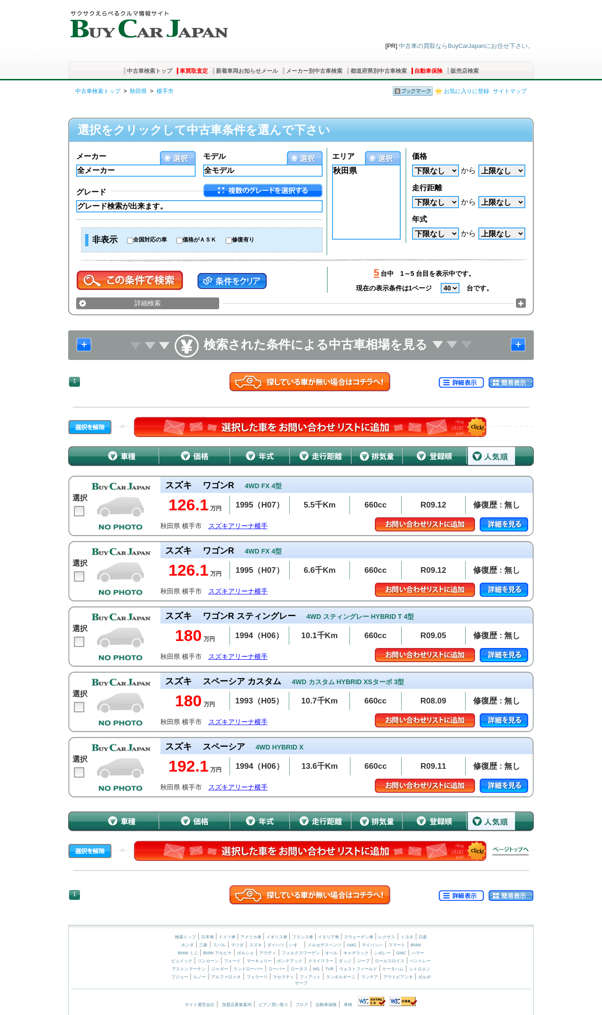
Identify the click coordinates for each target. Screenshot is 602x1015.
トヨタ (407, 937)
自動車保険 (428, 71)
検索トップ (185, 937)
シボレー (382, 953)
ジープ (363, 961)
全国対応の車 (150, 239)
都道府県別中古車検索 (378, 71)
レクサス (386, 937)
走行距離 (427, 188)
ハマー (418, 953)
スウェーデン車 (359, 937)
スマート (396, 945)
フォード (232, 961)
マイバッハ (372, 945)
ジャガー (219, 969)
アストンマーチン (189, 969)
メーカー (91, 156)
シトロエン (419, 969)
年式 (419, 219)
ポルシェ (245, 953)
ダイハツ (275, 945)
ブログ (301, 1004)
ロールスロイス (389, 961)
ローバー (277, 969)
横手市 (165, 91)
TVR (329, 969)
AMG (351, 945)
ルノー (199, 977)
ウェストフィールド (358, 969)
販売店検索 (465, 71)
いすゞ (295, 945)
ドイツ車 (228, 937)
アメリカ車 (251, 937)
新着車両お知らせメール (247, 71)
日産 (423, 937)
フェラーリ (257, 977)
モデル (214, 156)
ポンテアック (289, 961)
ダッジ (345, 961)
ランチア (369, 977)
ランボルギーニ (341, 977)
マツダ (237, 945)
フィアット (310, 977)
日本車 (208, 937)
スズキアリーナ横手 (238, 526)
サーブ (301, 983)
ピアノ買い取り (273, 1004)
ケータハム (393, 969)
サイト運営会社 (199, 1004)
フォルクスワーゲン (301, 953)
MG (316, 969)
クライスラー (320, 961)
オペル (331, 953)
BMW (416, 945)
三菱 (203, 945)
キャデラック (356, 953)
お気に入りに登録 (466, 91)
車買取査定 (194, 71)
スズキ (255, 945)
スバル (219, 945)
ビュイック (181, 961)
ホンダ (187, 945)
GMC (401, 953)
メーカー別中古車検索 (314, 71)
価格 (419, 156)
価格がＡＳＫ (199, 239)
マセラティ (283, 977)
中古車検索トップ (149, 71)
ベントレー (420, 961)
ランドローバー (248, 969)
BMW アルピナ (217, 953)
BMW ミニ (188, 953)
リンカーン (208, 961)
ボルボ (424, 977)
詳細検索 (148, 303)
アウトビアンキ (398, 977)
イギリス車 (277, 937)
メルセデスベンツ (324, 945)
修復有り (243, 239)
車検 (348, 1004)
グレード (91, 192)
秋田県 (138, 91)
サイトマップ (510, 91)
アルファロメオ (226, 977)
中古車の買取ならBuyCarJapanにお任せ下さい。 (466, 45)
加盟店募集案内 (237, 1004)
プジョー (179, 977)
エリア (343, 156)
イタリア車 (329, 937)
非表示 (105, 239)
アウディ (267, 953)
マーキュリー (259, 961)
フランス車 (303, 937)
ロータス (299, 969)
